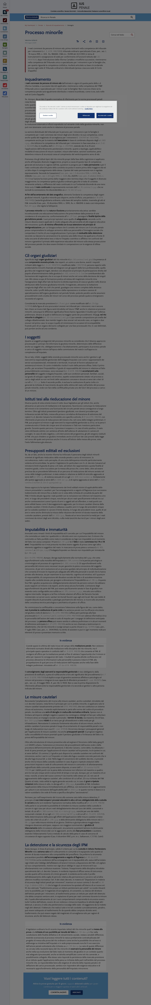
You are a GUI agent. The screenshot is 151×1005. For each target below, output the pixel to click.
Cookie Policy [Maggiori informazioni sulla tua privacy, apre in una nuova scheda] (89, 109)
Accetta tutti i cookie (105, 115)
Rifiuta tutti (86, 115)
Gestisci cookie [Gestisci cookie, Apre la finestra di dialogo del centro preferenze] (48, 115)
